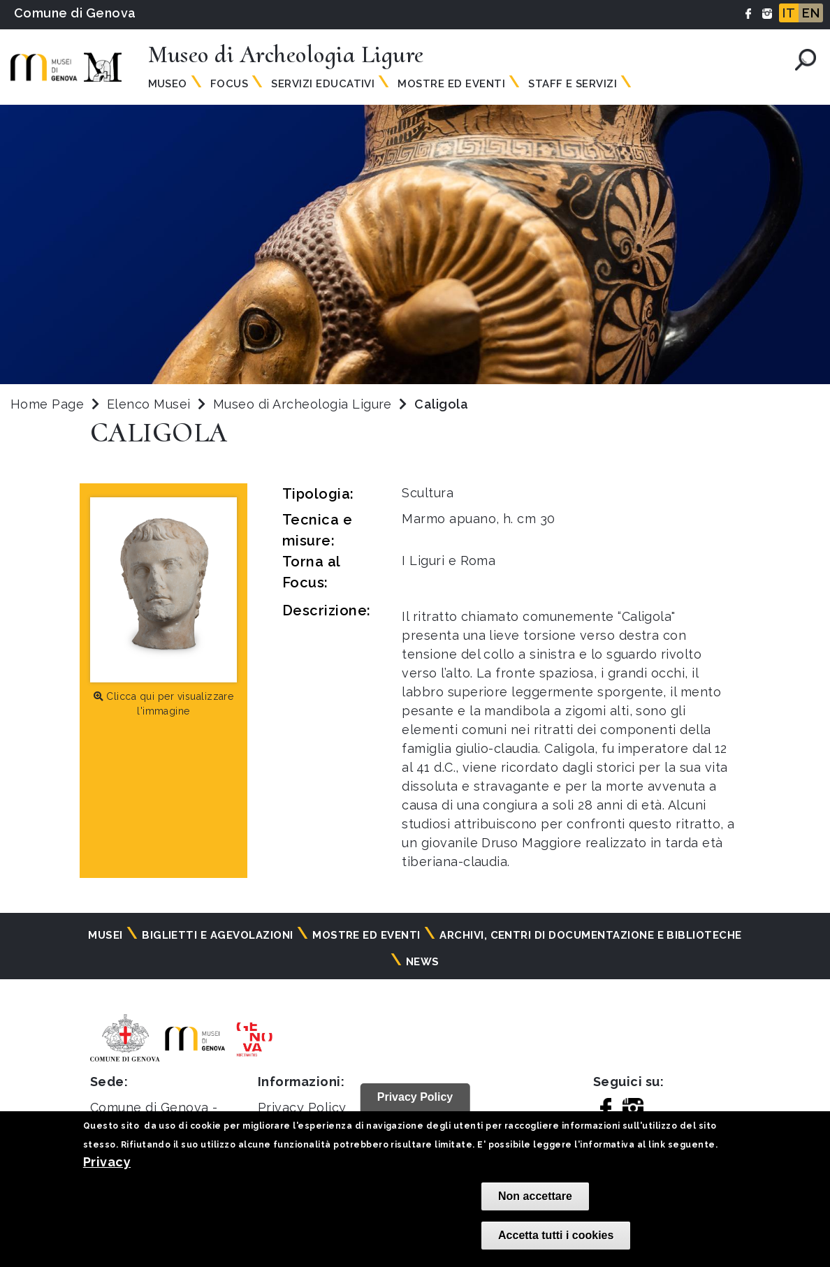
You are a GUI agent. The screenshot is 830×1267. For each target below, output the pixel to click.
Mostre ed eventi (366, 935)
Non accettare (535, 1196)
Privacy (107, 1162)
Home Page (47, 404)
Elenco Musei (149, 404)
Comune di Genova (75, 13)
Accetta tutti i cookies (555, 1235)
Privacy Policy (302, 1107)
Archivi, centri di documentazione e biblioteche (590, 935)
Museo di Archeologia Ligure (304, 404)
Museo (167, 84)
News (422, 961)
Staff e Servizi (572, 84)
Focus (229, 84)
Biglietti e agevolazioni (217, 935)
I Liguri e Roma (448, 560)
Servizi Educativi (322, 84)
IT (788, 13)
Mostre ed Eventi (451, 84)
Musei (105, 935)
